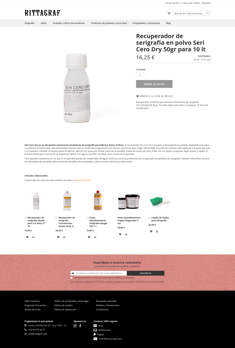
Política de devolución (65, 309)
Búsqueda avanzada (106, 301)
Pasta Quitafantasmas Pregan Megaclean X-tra (129, 220)
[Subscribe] (145, 273)
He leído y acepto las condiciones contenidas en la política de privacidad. (104, 278)
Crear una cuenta (191, 3)
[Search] (208, 13)
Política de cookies (63, 305)
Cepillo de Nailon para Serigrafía (160, 219)
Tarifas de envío (32, 309)
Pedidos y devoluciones (107, 305)
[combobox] (191, 13)
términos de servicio (146, 282)
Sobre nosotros (32, 301)
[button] (206, 3)
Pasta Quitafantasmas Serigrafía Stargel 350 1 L (98, 222)
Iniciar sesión (172, 3)
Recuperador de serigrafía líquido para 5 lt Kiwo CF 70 (36, 222)
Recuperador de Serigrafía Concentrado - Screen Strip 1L (67, 222)
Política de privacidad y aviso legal (71, 301)
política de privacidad (125, 282)
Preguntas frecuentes (35, 305)
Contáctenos (102, 309)
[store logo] (42, 13)
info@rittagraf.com (36, 333)
